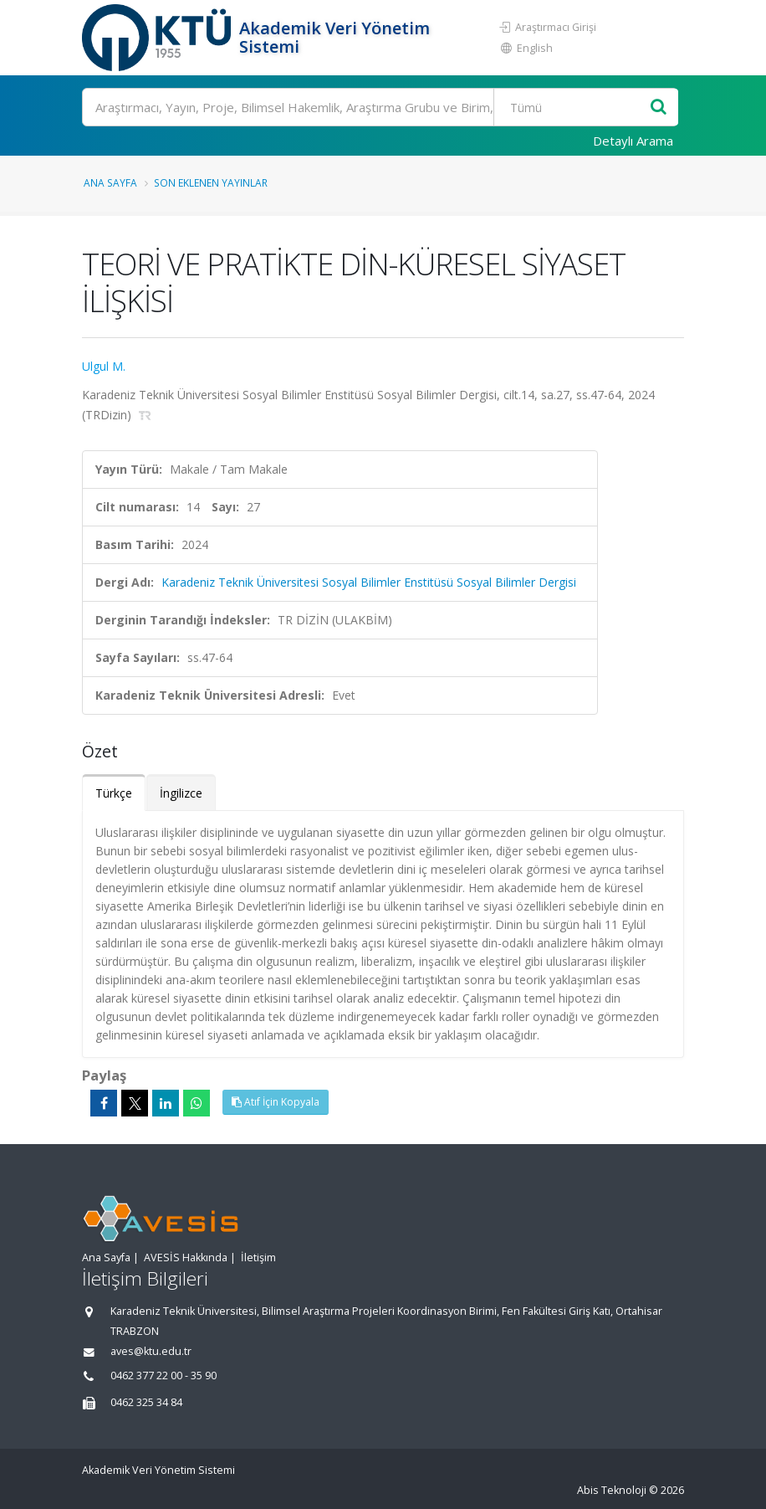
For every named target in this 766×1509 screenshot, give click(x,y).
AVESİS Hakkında (185, 1257)
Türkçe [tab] (113, 793)
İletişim (258, 1257)
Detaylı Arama (633, 140)
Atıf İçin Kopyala (275, 1102)
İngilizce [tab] (181, 793)
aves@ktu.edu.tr (151, 1351)
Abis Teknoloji (611, 1490)
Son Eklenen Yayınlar (211, 182)
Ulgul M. (103, 366)
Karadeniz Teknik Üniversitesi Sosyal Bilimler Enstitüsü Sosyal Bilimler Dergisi (368, 582)
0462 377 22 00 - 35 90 (163, 1375)
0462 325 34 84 (146, 1402)
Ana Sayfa (110, 182)
